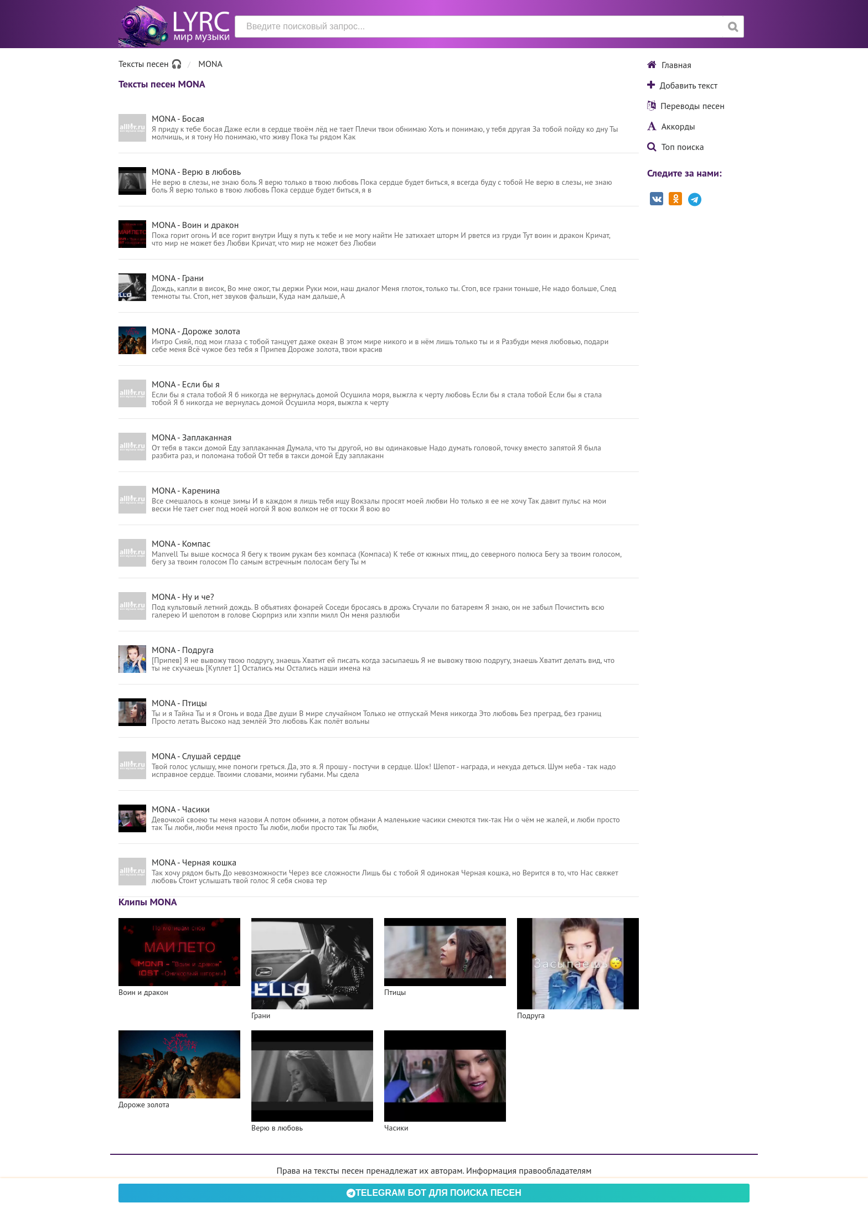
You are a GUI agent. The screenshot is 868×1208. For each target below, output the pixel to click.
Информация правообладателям (528, 1170)
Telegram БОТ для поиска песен (434, 1192)
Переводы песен (686, 105)
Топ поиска (675, 146)
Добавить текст (682, 85)
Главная (669, 64)
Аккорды (671, 126)
